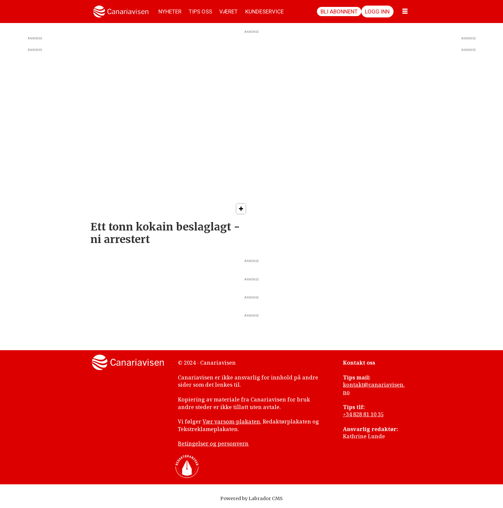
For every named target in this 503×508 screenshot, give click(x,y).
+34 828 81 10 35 (363, 414)
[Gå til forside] (121, 11)
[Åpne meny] (405, 11)
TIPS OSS (200, 11)
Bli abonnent (339, 11)
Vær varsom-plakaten (231, 421)
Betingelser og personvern (213, 443)
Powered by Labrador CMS (251, 498)
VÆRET (228, 11)
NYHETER (169, 11)
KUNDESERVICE (264, 11)
